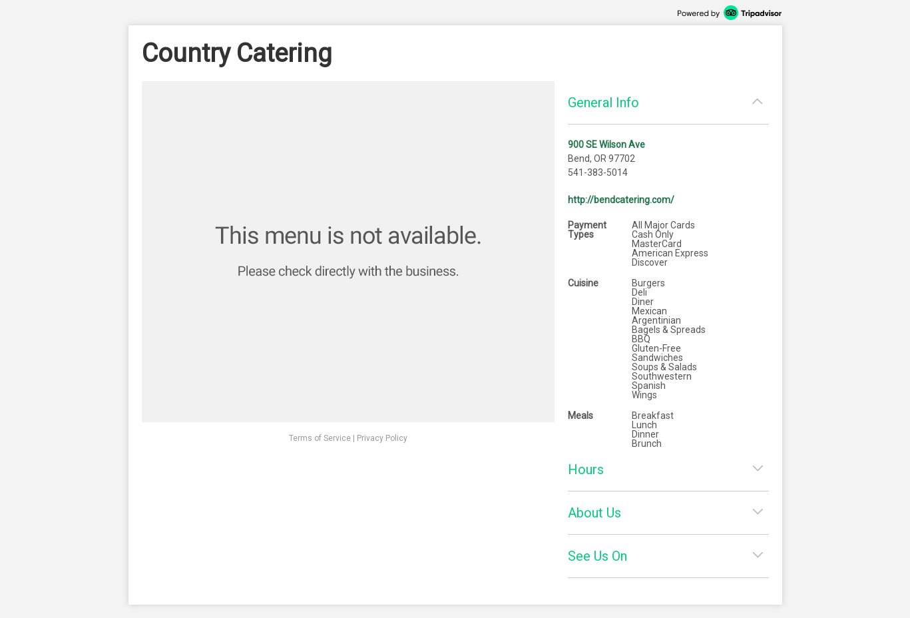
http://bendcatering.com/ (621, 199)
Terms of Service (320, 438)
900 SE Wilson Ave (606, 144)
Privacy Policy (382, 438)
